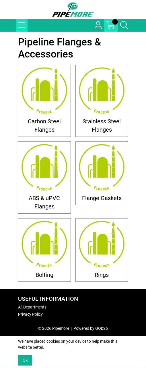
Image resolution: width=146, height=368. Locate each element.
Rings (102, 275)
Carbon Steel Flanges (44, 125)
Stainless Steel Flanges (102, 125)
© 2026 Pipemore (53, 328)
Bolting (44, 275)
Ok (25, 360)
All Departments (32, 307)
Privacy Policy (30, 314)
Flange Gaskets (102, 198)
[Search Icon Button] (124, 25)
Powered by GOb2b (90, 328)
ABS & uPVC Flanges (44, 202)
